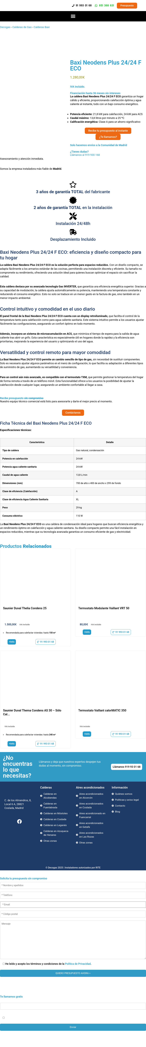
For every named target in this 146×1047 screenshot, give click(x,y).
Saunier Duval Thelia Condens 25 (25, 608)
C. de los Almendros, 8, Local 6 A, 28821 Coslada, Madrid (17, 804)
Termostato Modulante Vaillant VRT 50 (103, 608)
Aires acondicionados (90, 787)
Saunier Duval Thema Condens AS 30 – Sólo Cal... (32, 712)
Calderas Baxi (42, 27)
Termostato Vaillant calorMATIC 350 (102, 710)
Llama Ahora (74, 1038)
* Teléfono (73, 1004)
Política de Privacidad (78, 963)
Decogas (5, 27)
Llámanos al (15, 154)
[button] (73, 16)
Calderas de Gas (21, 27)
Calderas (46, 787)
